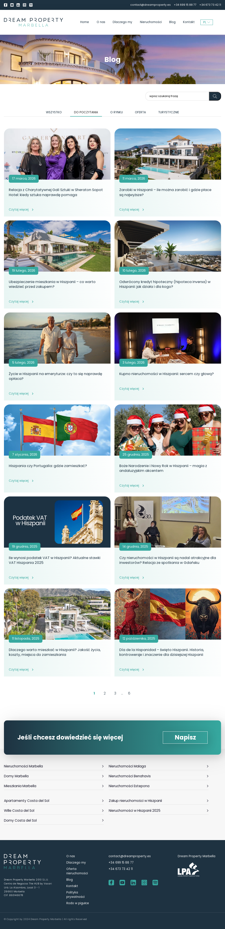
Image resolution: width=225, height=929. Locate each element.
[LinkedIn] (18, 5)
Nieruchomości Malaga (159, 766)
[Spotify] (31, 5)
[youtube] (12, 5)
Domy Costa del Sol (54, 820)
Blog (172, 22)
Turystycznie (168, 112)
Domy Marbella (54, 776)
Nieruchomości (151, 22)
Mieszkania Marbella (54, 786)
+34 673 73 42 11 (210, 5)
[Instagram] (24, 5)
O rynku (116, 112)
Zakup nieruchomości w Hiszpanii (159, 800)
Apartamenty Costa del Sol (54, 800)
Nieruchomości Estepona (159, 786)
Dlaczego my (122, 22)
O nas (101, 22)
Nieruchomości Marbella (54, 766)
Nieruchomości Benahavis (159, 776)
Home (84, 22)
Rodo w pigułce (77, 903)
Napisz (185, 737)
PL (206, 22)
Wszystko (54, 112)
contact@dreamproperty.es (150, 5)
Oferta (140, 112)
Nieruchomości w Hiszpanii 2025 (159, 810)
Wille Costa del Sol (54, 810)
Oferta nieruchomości (77, 871)
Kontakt (189, 22)
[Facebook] (5, 5)
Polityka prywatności (75, 894)
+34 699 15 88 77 (185, 5)
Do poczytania (86, 112)
